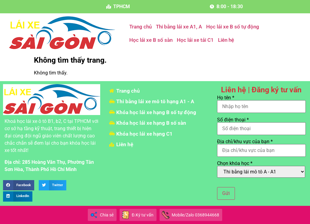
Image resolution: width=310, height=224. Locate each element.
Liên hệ (226, 40)
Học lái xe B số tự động (232, 27)
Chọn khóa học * (261, 169)
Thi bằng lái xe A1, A (179, 27)
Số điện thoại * (261, 124)
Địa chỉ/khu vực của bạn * (261, 146)
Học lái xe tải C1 (195, 40)
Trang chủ (140, 27)
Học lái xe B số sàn (151, 40)
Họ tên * (261, 102)
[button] (18, 185)
